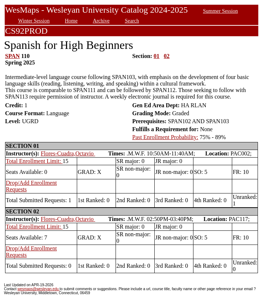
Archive (101, 21)
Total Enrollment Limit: (34, 161)
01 (156, 56)
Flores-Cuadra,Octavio (68, 153)
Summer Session (220, 11)
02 (167, 56)
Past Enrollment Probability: (165, 137)
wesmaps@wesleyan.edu (38, 289)
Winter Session (34, 21)
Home (71, 21)
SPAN (12, 56)
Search (132, 21)
